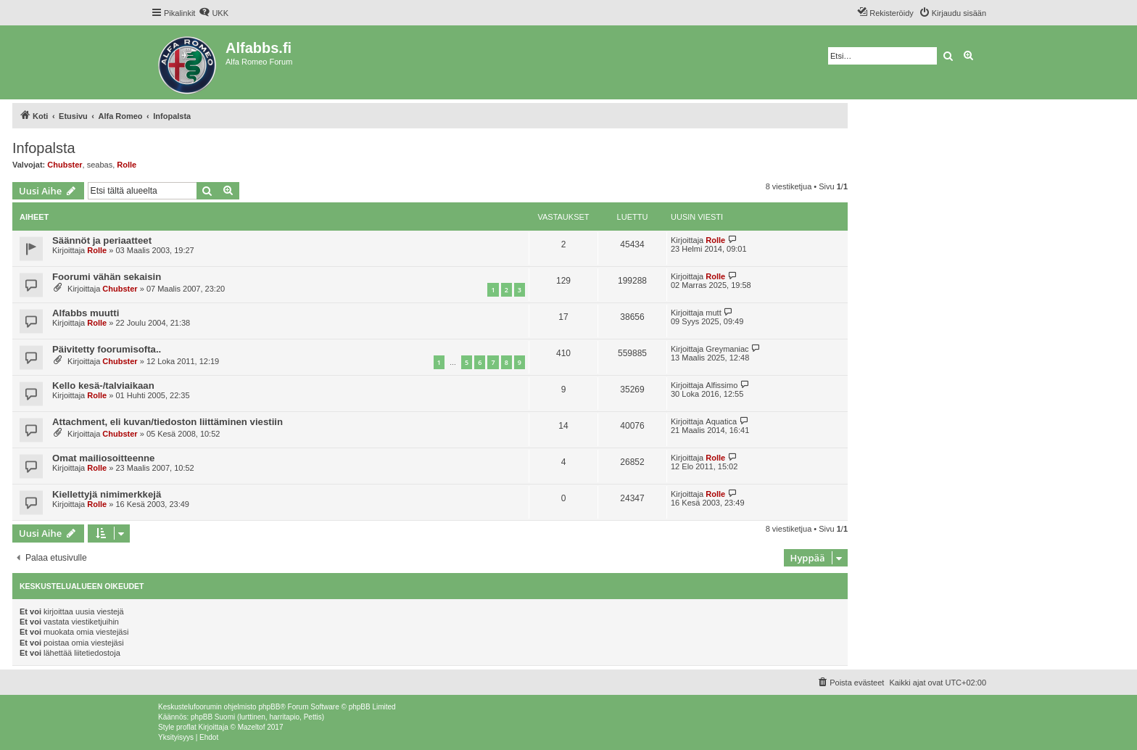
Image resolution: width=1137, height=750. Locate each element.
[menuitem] (213, 13)
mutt (713, 312)
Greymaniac (727, 349)
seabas (99, 164)
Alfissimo (721, 385)
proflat (186, 727)
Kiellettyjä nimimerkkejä (106, 494)
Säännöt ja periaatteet (102, 240)
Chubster (64, 164)
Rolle (126, 164)
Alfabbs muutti (85, 313)
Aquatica (721, 421)
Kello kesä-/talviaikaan (103, 385)
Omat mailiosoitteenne (103, 458)
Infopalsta (43, 148)
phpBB (269, 707)
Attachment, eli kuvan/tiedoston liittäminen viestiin (167, 421)
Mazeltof (251, 727)
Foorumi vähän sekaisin (106, 276)
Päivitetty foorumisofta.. (106, 349)
